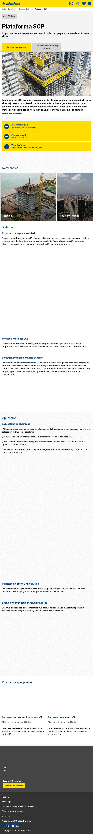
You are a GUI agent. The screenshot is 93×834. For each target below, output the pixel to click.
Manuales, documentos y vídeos (46, 46)
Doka (4, 9)
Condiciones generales (12, 811)
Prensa (5, 796)
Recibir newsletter (14, 785)
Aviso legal (7, 801)
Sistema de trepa (25, 9)
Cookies (6, 815)
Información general (16, 46)
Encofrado (12, 9)
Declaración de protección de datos (18, 806)
